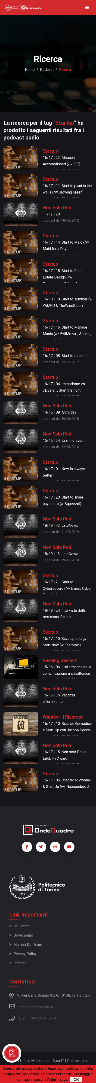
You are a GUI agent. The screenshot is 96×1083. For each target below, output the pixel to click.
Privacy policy (23, 954)
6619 (52, 1018)
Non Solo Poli (57, 207)
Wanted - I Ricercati (63, 717)
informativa (58, 1080)
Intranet (17, 963)
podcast (47, 69)
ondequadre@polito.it (31, 1006)
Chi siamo (19, 926)
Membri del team (25, 944)
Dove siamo (21, 935)
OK (76, 1080)
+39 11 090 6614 (32, 1018)
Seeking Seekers (60, 660)
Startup (50, 151)
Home (30, 69)
